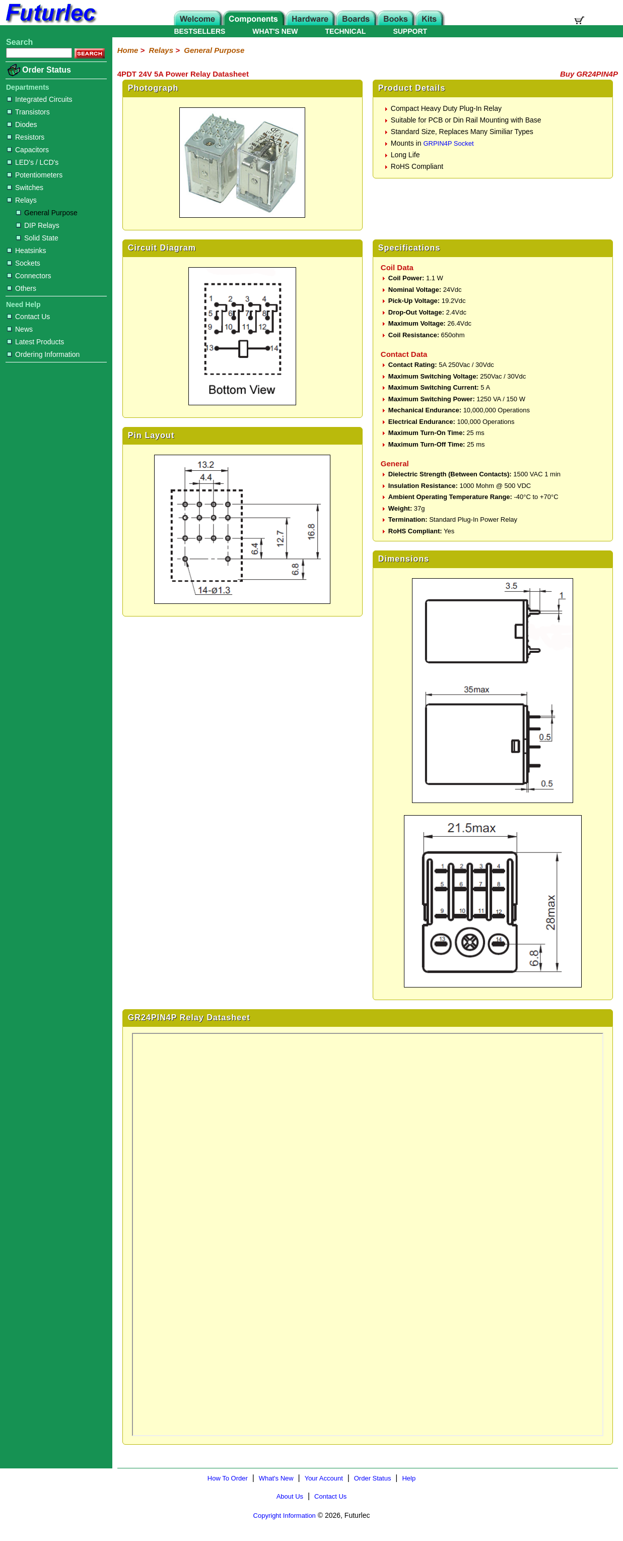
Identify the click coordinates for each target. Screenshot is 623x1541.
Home (128, 50)
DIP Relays (37, 225)
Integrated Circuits (40, 99)
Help (409, 1478)
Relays (22, 200)
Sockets (23, 263)
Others (21, 288)
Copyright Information (284, 1515)
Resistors (25, 137)
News (20, 329)
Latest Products (35, 342)
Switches (25, 187)
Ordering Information (43, 354)
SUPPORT (410, 31)
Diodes (22, 124)
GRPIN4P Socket (448, 143)
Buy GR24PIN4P (589, 74)
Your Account (324, 1478)
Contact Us (28, 317)
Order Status (46, 70)
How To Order (227, 1478)
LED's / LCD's (32, 162)
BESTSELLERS (199, 31)
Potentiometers (34, 175)
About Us (289, 1496)
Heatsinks (26, 250)
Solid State (37, 238)
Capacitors (28, 150)
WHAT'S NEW (275, 31)
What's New (276, 1478)
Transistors (28, 112)
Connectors (29, 276)
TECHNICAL (345, 31)
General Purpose (47, 213)
